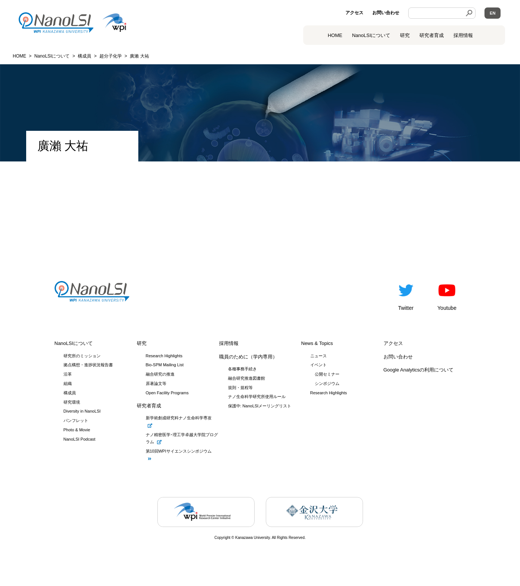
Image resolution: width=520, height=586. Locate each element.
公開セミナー (327, 374)
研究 (405, 35)
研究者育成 (431, 35)
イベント (318, 365)
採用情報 (463, 35)
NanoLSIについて (74, 343)
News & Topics (317, 343)
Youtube (446, 296)
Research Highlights (328, 393)
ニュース (318, 356)
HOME (335, 35)
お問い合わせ (385, 12)
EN (492, 13)
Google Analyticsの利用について (419, 370)
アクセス (354, 12)
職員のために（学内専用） (248, 357)
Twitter (405, 296)
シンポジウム (327, 383)
